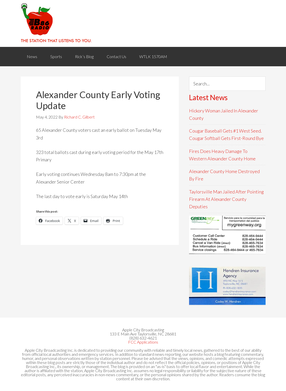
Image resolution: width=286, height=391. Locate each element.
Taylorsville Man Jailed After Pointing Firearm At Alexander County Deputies (226, 199)
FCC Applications (143, 342)
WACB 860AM (143, 23)
